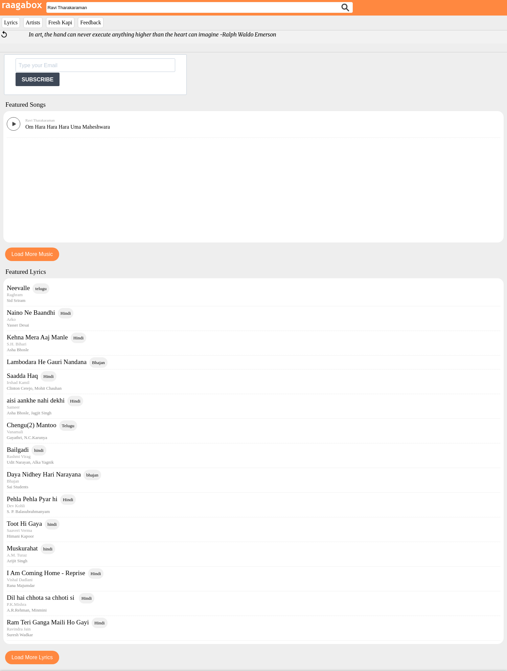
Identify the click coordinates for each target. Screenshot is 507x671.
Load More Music (32, 254)
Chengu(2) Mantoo (31, 425)
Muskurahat (22, 548)
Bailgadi (18, 449)
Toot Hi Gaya (24, 523)
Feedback (90, 22)
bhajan (92, 475)
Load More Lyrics (32, 657)
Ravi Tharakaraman (40, 120)
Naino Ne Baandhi (31, 312)
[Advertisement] (254, 188)
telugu (41, 288)
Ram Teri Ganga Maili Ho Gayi (48, 622)
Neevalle (18, 287)
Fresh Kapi (60, 22)
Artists (33, 22)
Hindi (66, 313)
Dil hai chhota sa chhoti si (41, 597)
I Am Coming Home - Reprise (46, 572)
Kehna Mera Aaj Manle (37, 337)
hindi (39, 450)
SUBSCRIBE (37, 79)
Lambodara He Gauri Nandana (47, 361)
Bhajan (98, 362)
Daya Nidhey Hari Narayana (44, 474)
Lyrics (11, 22)
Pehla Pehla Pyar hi (32, 498)
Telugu (68, 425)
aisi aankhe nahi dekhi (36, 400)
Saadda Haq (22, 375)
